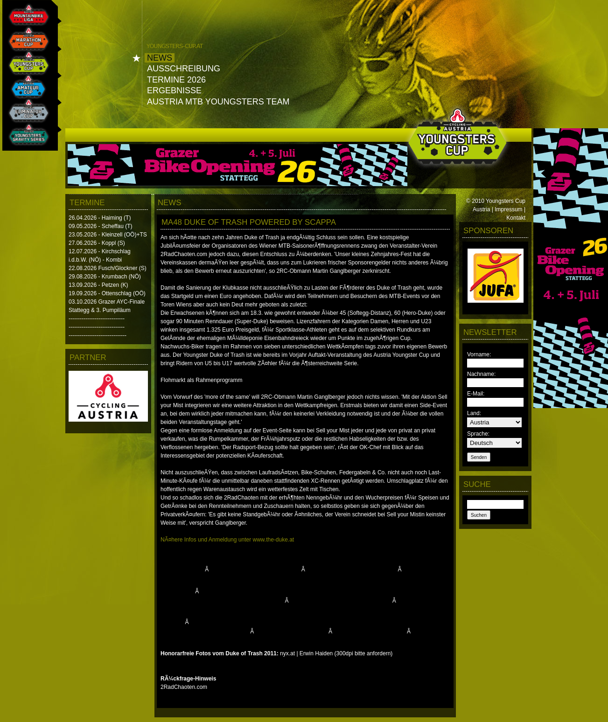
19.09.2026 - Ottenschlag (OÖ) (107, 293)
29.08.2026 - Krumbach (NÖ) (105, 276)
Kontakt (515, 218)
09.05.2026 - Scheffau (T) (101, 226)
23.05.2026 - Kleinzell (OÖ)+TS (108, 234)
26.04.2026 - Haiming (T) (100, 218)
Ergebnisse (174, 90)
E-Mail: (475, 393)
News (159, 57)
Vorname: (479, 354)
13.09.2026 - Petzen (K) (98, 285)
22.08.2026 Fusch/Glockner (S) (108, 268)
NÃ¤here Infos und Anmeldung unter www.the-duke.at (227, 539)
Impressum (508, 209)
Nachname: (481, 374)
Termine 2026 (176, 79)
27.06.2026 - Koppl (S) (97, 243)
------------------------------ (97, 318)
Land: (474, 413)
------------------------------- (97, 335)
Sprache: (478, 433)
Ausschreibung (183, 68)
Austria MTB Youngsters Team (218, 101)
